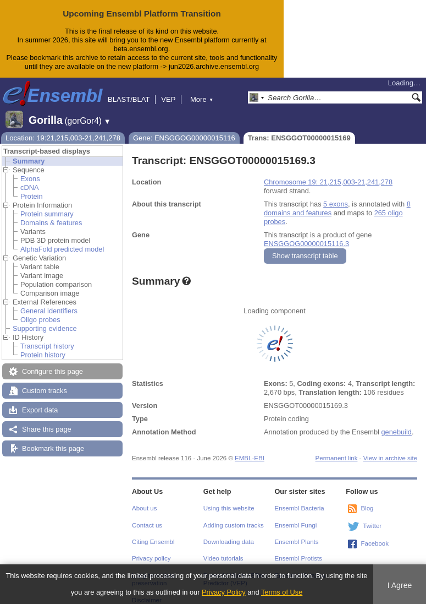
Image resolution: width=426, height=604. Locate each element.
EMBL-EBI (249, 458)
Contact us (147, 525)
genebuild (396, 432)
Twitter (372, 526)
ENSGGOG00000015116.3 (306, 244)
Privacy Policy (224, 592)
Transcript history (47, 346)
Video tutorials (223, 558)
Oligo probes (40, 319)
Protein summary (47, 214)
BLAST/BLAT (129, 99)
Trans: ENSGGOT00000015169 (299, 138)
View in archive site (390, 458)
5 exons (335, 204)
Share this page (46, 429)
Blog (367, 508)
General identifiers (49, 311)
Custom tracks (44, 391)
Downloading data (228, 541)
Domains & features (51, 223)
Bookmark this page (53, 448)
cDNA (29, 187)
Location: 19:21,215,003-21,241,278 (62, 138)
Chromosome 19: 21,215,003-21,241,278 (328, 182)
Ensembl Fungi (296, 525)
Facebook (375, 543)
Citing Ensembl (153, 541)
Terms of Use (281, 592)
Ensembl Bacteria (299, 508)
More (201, 99)
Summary (29, 161)
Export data (40, 410)
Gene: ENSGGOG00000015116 (184, 138)
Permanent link (337, 458)
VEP (168, 99)
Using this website (229, 508)
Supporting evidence (45, 328)
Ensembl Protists (298, 558)
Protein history (42, 355)
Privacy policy (151, 558)
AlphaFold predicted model (62, 249)
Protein (31, 196)
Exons (30, 179)
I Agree (400, 585)
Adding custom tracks (233, 525)
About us (144, 508)
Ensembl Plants (297, 541)
